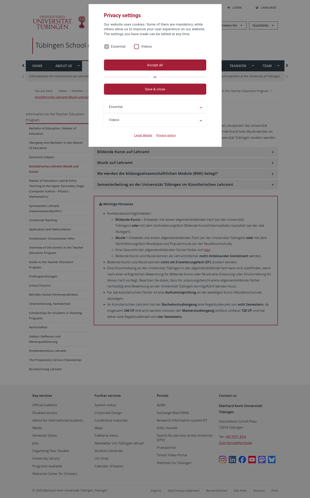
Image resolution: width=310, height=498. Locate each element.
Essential (118, 46)
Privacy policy (166, 135)
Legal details (143, 135)
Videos (146, 46)
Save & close (155, 89)
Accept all (155, 65)
